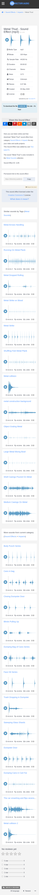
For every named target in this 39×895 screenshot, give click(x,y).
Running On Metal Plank (14, 250)
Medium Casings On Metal (15, 502)
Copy (29, 178)
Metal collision (10, 376)
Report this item (31, 187)
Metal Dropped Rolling (14, 275)
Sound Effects (15, 140)
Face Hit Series (10, 711)
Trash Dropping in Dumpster (16, 736)
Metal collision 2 (11, 862)
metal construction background (17, 401)
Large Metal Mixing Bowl (15, 452)
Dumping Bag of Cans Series (17, 686)
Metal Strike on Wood (13, 300)
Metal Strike (9, 326)
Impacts (25, 140)
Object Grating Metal (13, 426)
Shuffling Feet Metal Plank (15, 351)
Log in (22, 106)
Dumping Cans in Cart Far (15, 812)
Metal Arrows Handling (14, 225)
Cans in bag (9, 610)
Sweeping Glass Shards (14, 762)
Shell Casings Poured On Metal (18, 477)
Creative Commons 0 (16, 195)
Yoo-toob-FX (32, 98)
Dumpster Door (10, 787)
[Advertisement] (19, 543)
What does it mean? (19, 199)
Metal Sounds (11, 158)
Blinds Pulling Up (11, 661)
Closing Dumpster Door (14, 636)
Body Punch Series (12, 585)
